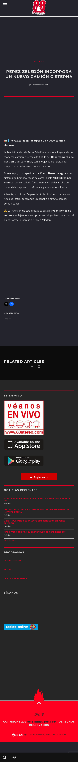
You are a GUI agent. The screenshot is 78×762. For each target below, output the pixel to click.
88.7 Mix (8, 570)
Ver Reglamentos (39, 477)
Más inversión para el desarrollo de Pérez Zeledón (35, 532)
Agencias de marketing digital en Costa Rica (45, 735)
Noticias (39, 61)
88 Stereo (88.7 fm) (42, 721)
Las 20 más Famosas (15, 578)
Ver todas (10, 541)
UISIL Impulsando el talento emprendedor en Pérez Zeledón (34, 522)
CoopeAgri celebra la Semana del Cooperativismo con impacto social (36, 511)
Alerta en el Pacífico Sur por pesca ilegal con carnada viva (37, 499)
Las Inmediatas (12, 561)
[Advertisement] (39, 35)
